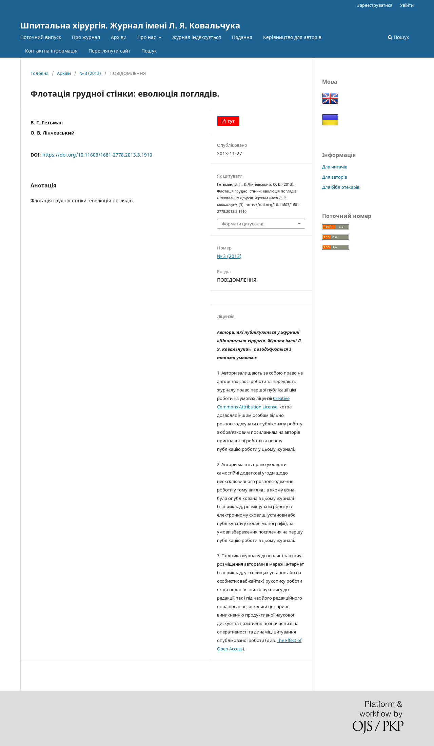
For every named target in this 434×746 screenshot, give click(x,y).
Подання (242, 37)
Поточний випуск (40, 37)
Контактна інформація (51, 50)
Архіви (118, 37)
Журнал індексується (196, 37)
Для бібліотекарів (340, 187)
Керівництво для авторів (292, 37)
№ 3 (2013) (90, 73)
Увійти (407, 5)
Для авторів (334, 177)
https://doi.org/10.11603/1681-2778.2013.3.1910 (97, 155)
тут (230, 121)
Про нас (147, 37)
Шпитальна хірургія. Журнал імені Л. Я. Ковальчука (130, 25)
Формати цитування (243, 224)
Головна (39, 73)
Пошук (149, 50)
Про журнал (86, 37)
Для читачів (334, 167)
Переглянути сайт (109, 50)
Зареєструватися (374, 5)
